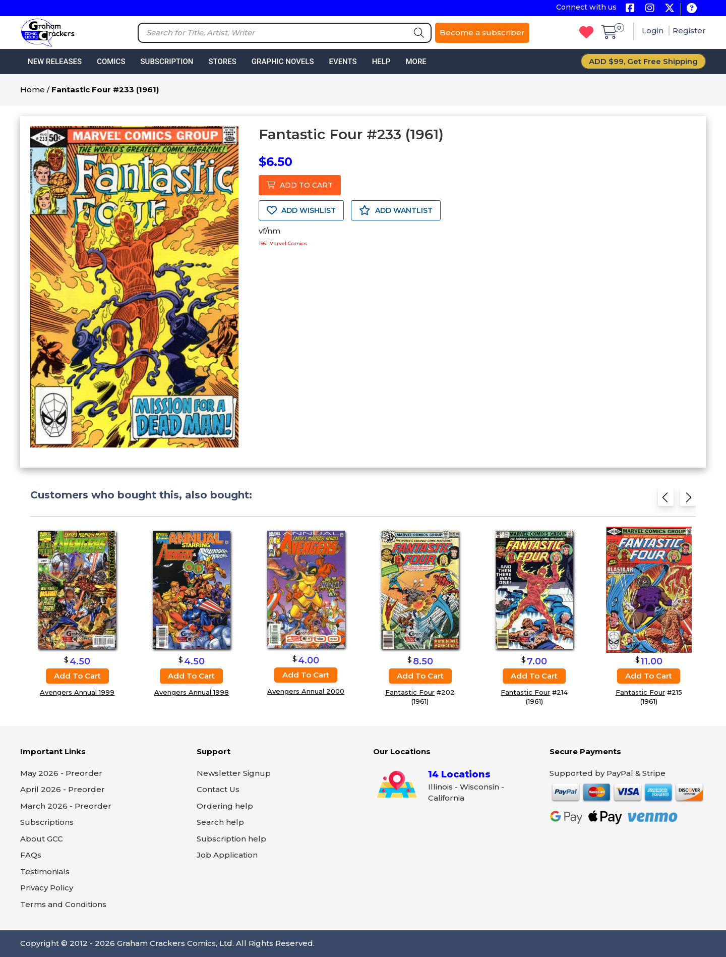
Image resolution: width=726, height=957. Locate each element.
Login (654, 30)
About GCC (41, 838)
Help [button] (381, 61)
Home (32, 89)
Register (689, 30)
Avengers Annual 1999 (77, 692)
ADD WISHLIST (301, 210)
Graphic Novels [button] (283, 61)
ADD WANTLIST (396, 210)
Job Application (227, 855)
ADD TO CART (300, 185)
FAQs (30, 855)
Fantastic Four (410, 692)
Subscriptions (47, 822)
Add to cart (77, 676)
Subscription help (231, 838)
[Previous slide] (666, 500)
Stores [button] (222, 61)
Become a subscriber (482, 32)
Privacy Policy (46, 887)
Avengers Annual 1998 (191, 692)
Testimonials (45, 871)
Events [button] (342, 61)
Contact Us (218, 789)
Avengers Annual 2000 (305, 692)
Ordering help (225, 806)
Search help (220, 822)
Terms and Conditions (63, 904)
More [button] (415, 61)
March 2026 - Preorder (65, 806)
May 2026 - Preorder (61, 773)
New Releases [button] (55, 61)
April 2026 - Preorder (62, 789)
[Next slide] (688, 500)
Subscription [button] (167, 61)
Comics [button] (111, 61)
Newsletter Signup (234, 773)
